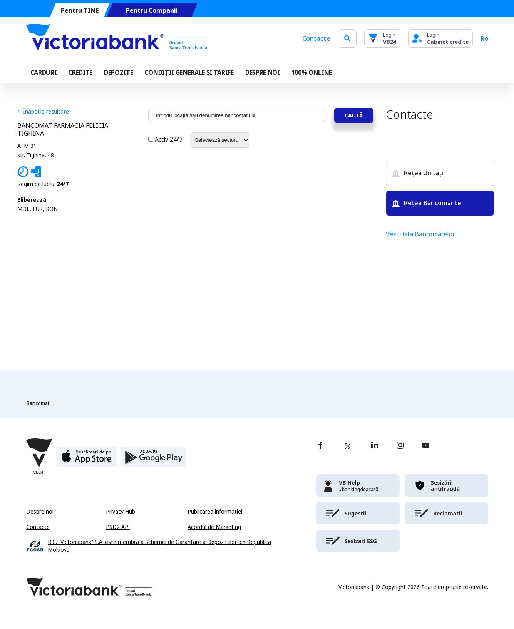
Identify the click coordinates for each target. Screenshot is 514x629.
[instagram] (400, 446)
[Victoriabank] (116, 38)
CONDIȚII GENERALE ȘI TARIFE (188, 72)
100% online (311, 72)
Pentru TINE (79, 10)
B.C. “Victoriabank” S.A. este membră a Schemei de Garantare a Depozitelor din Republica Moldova (159, 546)
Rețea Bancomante (426, 203)
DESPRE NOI (262, 72)
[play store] (153, 460)
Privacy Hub (120, 511)
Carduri (43, 72)
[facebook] (320, 446)
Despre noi (40, 511)
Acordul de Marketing (214, 527)
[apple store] (86, 460)
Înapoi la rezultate (43, 111)
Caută (354, 115)
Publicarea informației (215, 511)
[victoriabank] (358, 485)
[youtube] (426, 446)
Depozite (118, 72)
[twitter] (347, 446)
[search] (347, 38)
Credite (80, 72)
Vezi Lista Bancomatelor (420, 234)
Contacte (316, 38)
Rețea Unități (417, 173)
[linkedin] (374, 446)
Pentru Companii (151, 10)
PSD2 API (118, 527)
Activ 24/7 (166, 139)
